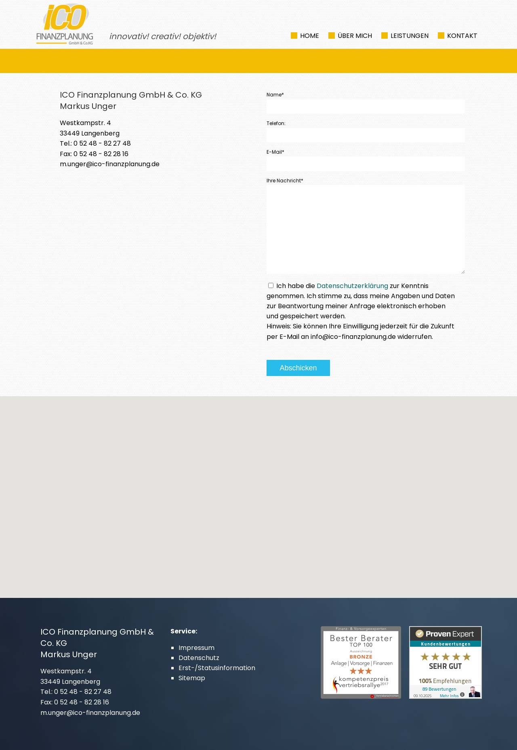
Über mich (355, 35)
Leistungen (410, 35)
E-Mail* (275, 151)
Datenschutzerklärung (352, 285)
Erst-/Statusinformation (217, 668)
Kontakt (462, 35)
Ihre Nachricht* (285, 180)
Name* (275, 94)
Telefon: (276, 123)
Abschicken (298, 368)
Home (309, 35)
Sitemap (192, 678)
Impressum (196, 647)
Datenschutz (199, 657)
